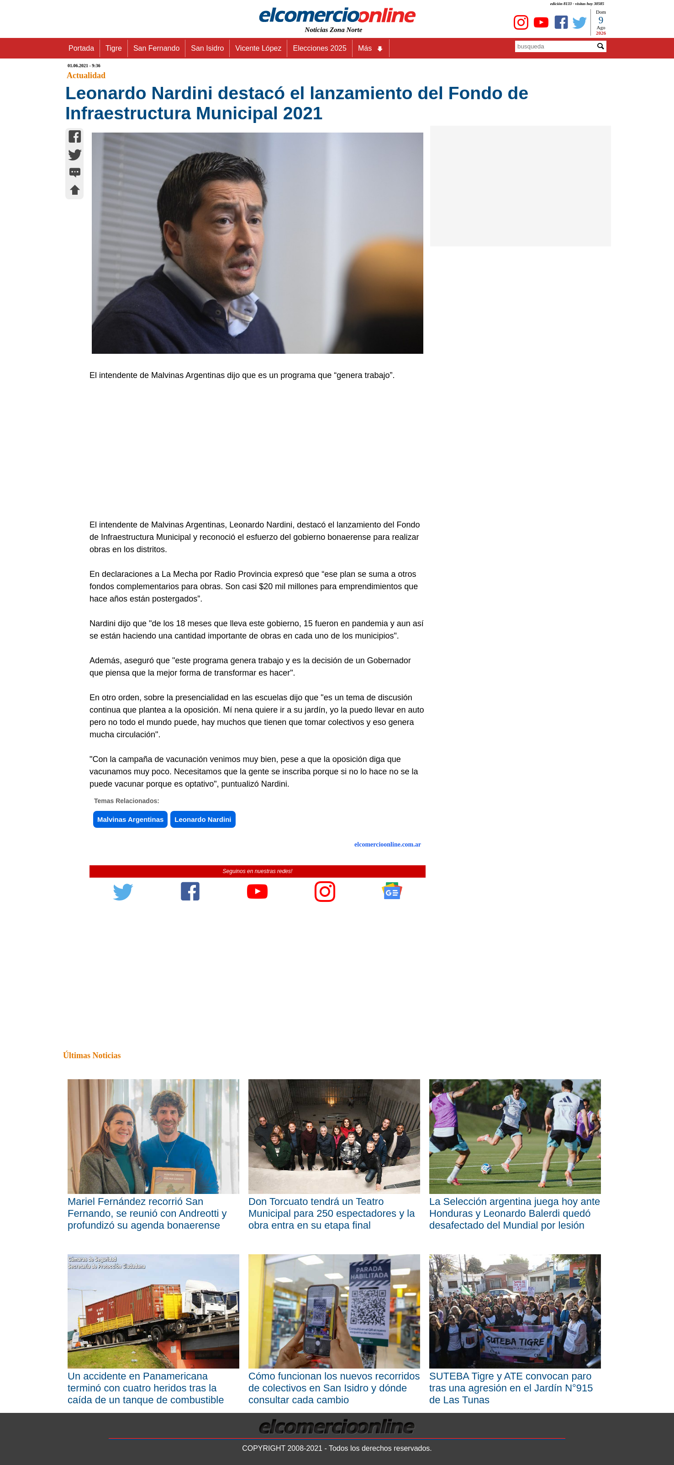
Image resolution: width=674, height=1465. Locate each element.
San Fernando (156, 48)
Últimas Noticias (92, 1055)
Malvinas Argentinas (130, 819)
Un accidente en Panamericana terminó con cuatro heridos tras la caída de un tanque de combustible (146, 1388)
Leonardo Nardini (202, 819)
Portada (81, 48)
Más (371, 48)
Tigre (113, 48)
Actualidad (86, 75)
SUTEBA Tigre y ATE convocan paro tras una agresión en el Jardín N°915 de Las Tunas (511, 1388)
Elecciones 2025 (319, 48)
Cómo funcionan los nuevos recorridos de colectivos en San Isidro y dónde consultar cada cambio (334, 1388)
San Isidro (207, 48)
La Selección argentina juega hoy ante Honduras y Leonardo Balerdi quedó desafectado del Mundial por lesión (514, 1213)
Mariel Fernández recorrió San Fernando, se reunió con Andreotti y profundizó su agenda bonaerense (147, 1213)
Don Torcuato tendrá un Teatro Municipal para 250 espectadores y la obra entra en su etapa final (331, 1213)
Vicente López (258, 48)
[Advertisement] (253, 450)
